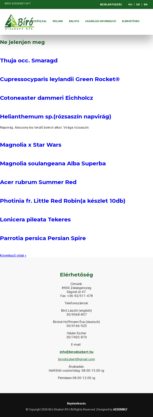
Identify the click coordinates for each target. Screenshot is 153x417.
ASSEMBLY (120, 409)
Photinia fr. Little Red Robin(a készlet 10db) (62, 200)
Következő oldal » (13, 255)
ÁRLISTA (74, 21)
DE (138, 4)
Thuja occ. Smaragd (29, 60)
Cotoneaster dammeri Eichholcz (46, 97)
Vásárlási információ (100, 21)
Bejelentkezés (111, 4)
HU (130, 4)
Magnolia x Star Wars (30, 144)
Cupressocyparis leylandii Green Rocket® (60, 79)
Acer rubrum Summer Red (38, 182)
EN (145, 4)
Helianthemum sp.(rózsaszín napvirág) (55, 116)
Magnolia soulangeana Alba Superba (53, 163)
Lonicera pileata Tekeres (35, 219)
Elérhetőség (130, 21)
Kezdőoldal (36, 21)
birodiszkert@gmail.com (76, 359)
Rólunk (58, 21)
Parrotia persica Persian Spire (43, 238)
